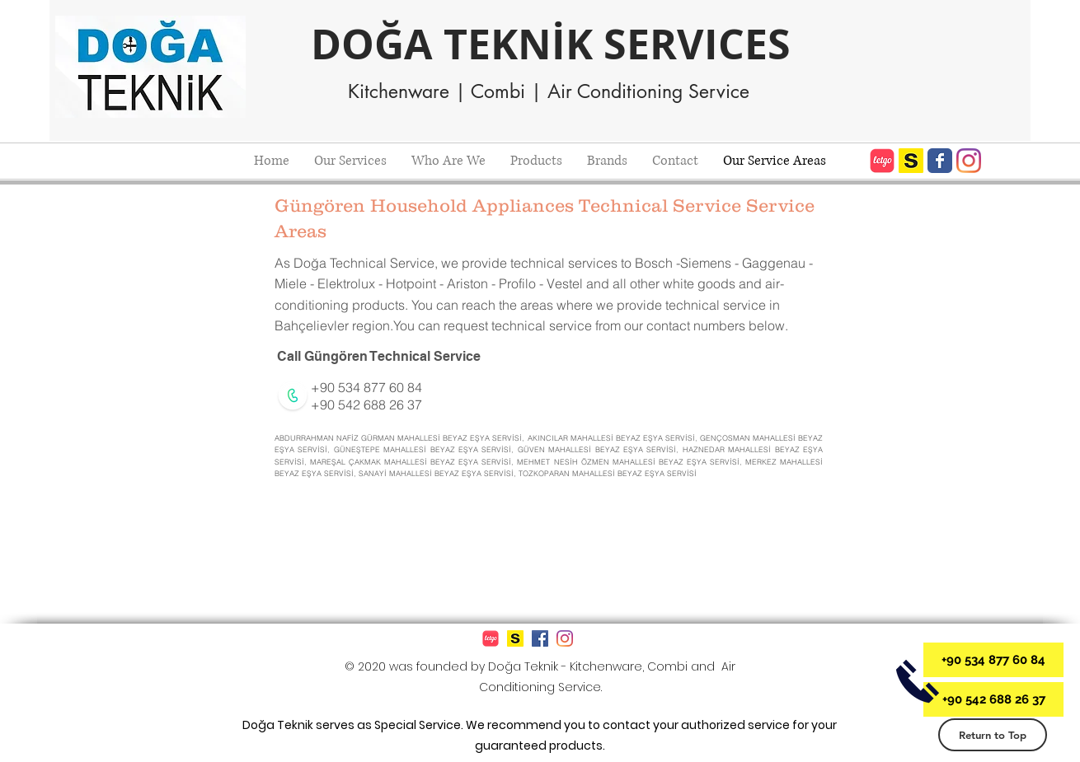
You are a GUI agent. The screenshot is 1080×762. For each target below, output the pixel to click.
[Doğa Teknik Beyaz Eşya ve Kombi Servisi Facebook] (939, 160)
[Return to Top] (992, 734)
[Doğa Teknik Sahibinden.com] (911, 160)
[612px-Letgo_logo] (490, 638)
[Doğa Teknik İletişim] (917, 681)
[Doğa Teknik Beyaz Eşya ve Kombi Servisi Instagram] (968, 160)
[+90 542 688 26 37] (993, 699)
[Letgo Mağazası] (882, 160)
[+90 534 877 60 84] (993, 660)
